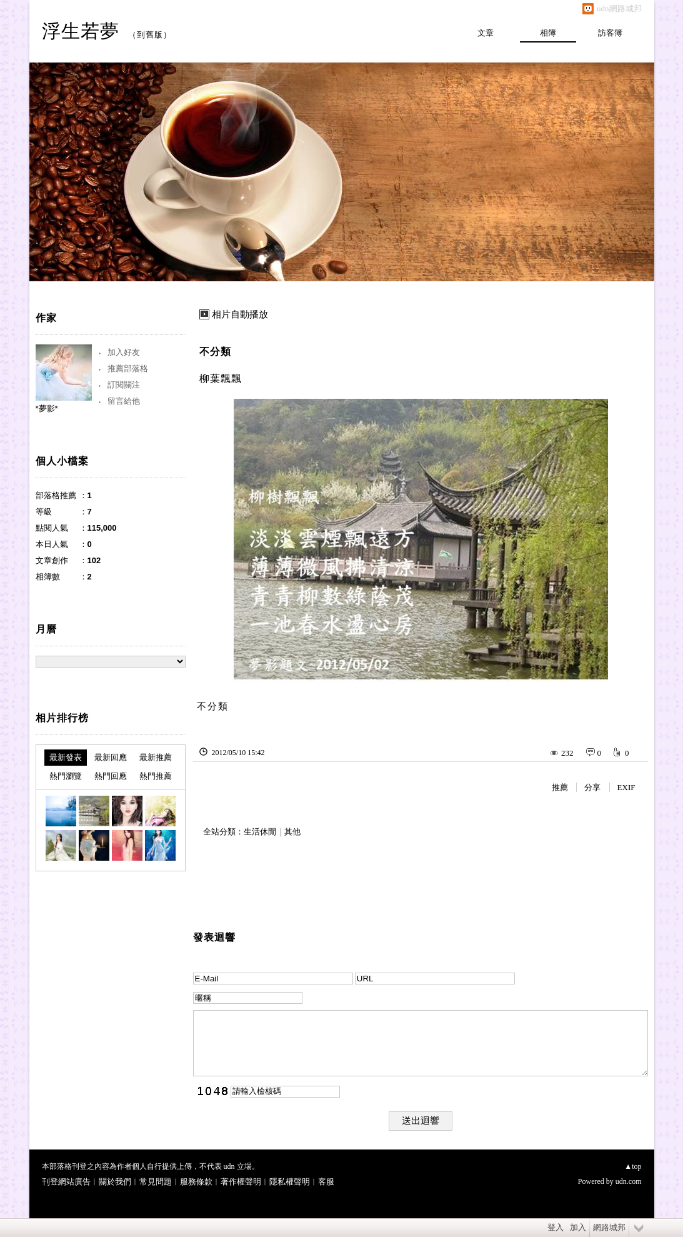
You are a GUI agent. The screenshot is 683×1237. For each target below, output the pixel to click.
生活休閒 (260, 831)
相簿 (548, 33)
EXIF (626, 787)
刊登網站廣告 (66, 1181)
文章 (485, 33)
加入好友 (123, 352)
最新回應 (110, 757)
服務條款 (196, 1181)
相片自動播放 (240, 314)
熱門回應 (110, 776)
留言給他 (123, 401)
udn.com (629, 1181)
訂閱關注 (123, 384)
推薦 (560, 787)
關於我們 (115, 1181)
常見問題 (155, 1181)
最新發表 (65, 757)
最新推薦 (155, 757)
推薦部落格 (127, 368)
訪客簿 (610, 33)
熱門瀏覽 (65, 776)
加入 (578, 1227)
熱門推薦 (155, 776)
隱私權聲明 (289, 1181)
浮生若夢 (80, 31)
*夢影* (47, 408)
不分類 (215, 351)
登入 (555, 1227)
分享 (592, 787)
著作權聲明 (241, 1181)
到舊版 (150, 34)
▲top (632, 1166)
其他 (292, 831)
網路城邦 (609, 1227)
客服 (326, 1181)
